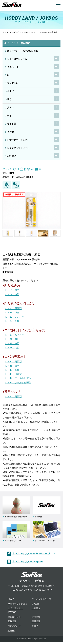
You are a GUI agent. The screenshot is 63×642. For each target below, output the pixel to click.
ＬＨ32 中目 (12, 343)
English (11, 631)
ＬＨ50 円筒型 (13, 396)
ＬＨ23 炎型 (12, 321)
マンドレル (12, 83)
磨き (9, 99)
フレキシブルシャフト (42, 599)
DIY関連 (35, 604)
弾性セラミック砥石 (17, 604)
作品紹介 (36, 608)
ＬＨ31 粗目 (12, 339)
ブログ (35, 626)
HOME (11, 599)
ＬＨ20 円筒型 (13, 308)
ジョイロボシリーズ (17, 59)
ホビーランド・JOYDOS (22, 32)
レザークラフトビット (18, 140)
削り (9, 75)
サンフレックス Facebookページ (31, 553)
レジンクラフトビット (18, 148)
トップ (5, 32)
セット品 (11, 124)
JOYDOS (11, 156)
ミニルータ (12, 67)
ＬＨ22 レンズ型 (14, 316)
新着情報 (12, 621)
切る (9, 116)
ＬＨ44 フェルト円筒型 (18, 378)
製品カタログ (14, 617)
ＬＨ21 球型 (12, 312)
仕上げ (10, 91)
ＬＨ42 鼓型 (12, 370)
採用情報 (36, 621)
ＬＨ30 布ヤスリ (14, 335)
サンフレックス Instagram (27, 561)
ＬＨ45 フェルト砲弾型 (18, 382)
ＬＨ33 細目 (12, 347)
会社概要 (36, 617)
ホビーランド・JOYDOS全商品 (22, 51)
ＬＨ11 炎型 (12, 294)
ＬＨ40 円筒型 (13, 361)
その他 (10, 132)
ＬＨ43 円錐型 (13, 374)
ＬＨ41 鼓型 (12, 365)
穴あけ (10, 107)
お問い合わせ (14, 626)
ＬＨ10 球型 (12, 290)
